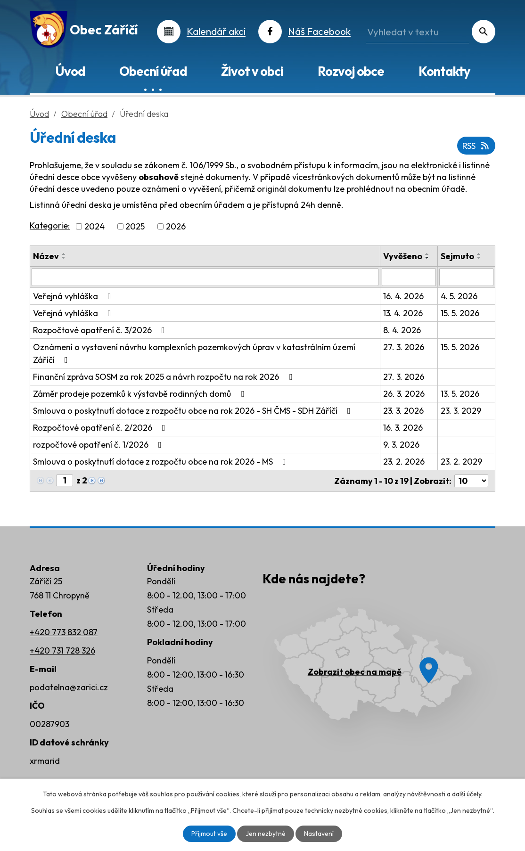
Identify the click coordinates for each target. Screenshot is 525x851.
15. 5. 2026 (460, 313)
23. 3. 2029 (461, 410)
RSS (476, 145)
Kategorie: (50, 225)
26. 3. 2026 (404, 393)
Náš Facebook (319, 31)
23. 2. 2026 (404, 461)
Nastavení (319, 833)
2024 (94, 226)
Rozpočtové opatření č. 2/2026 (101, 427)
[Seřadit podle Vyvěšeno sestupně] (427, 258)
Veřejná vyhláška (74, 296)
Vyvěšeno (402, 256)
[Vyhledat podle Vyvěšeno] (409, 277)
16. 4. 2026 (403, 296)
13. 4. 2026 (403, 313)
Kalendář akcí (216, 31)
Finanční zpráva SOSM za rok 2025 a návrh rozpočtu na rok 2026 (164, 376)
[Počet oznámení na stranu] (471, 481)
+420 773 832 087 (64, 632)
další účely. (467, 794)
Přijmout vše (209, 833)
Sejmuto (457, 256)
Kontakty (444, 71)
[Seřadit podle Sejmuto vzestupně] (479, 254)
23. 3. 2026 (403, 410)
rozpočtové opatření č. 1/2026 (99, 444)
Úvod (70, 71)
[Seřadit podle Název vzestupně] (64, 254)
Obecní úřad (153, 71)
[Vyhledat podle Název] (205, 277)
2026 (176, 226)
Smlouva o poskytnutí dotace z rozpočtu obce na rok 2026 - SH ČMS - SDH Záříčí (193, 410)
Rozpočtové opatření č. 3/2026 (101, 330)
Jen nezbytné (266, 833)
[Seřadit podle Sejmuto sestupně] (479, 258)
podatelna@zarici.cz (69, 687)
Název (46, 256)
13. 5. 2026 (460, 393)
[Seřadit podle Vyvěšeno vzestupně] (427, 254)
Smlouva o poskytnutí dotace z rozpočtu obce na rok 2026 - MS (161, 461)
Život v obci (252, 71)
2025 (135, 226)
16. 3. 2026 (403, 427)
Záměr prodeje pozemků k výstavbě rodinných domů (140, 393)
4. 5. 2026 (459, 296)
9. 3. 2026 (401, 444)
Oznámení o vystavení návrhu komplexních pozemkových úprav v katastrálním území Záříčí (194, 353)
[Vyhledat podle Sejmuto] (466, 277)
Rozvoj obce (351, 71)
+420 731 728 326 (62, 650)
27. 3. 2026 (403, 347)
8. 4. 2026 (402, 330)
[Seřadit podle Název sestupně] (64, 258)
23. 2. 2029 (461, 461)
